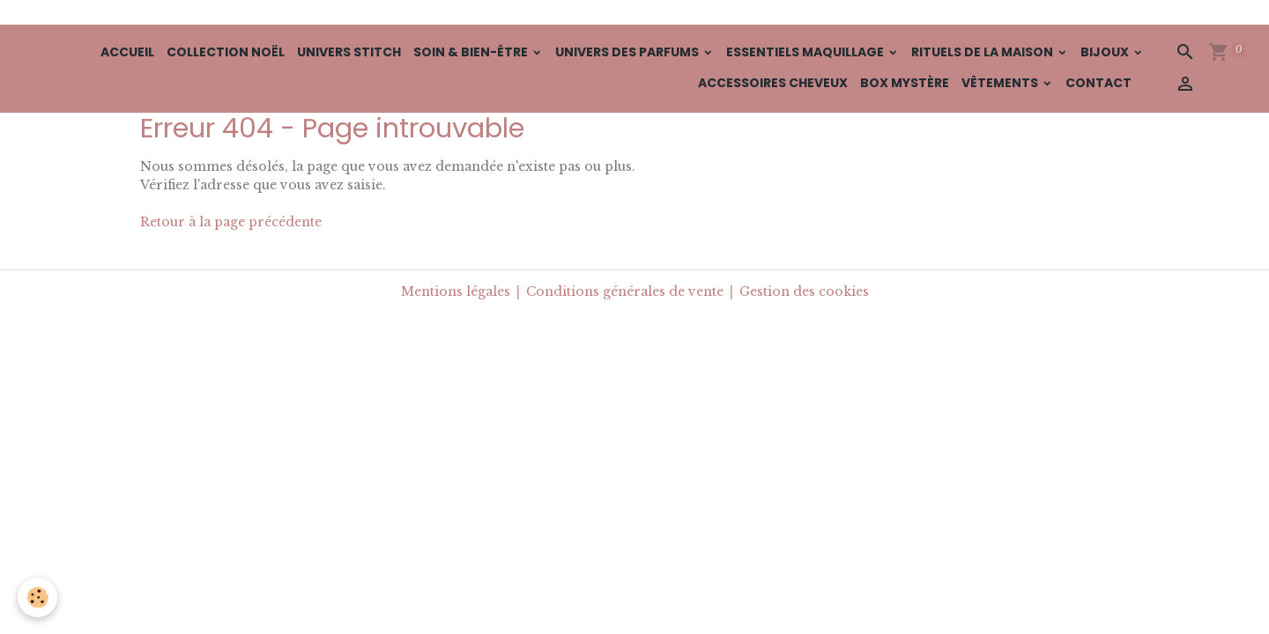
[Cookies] (37, 597)
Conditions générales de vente (625, 291)
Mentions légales (455, 291)
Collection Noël (226, 52)
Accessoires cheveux (773, 83)
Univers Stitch (349, 52)
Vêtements (1001, 83)
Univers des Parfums (628, 52)
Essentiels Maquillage (806, 52)
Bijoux (1106, 52)
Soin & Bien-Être (472, 52)
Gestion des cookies (804, 291)
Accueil (127, 52)
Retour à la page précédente (231, 222)
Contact (1098, 83)
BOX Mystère (904, 83)
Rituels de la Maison (983, 52)
